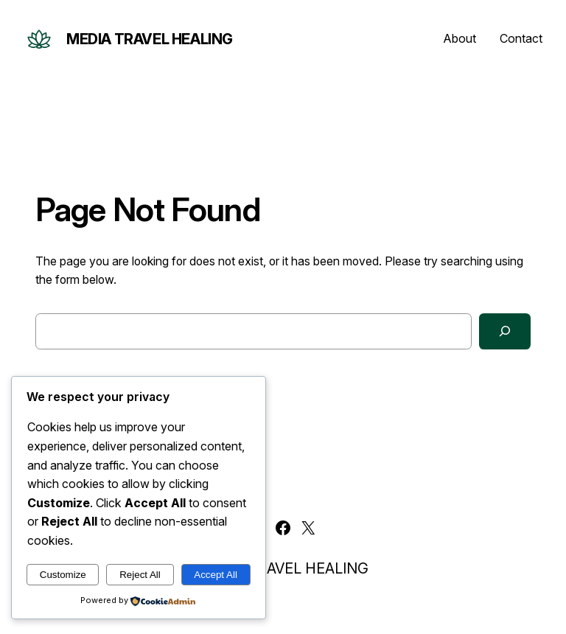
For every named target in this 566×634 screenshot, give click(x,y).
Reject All (140, 574)
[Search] (505, 331)
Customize (63, 574)
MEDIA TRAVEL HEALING (149, 39)
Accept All (215, 574)
